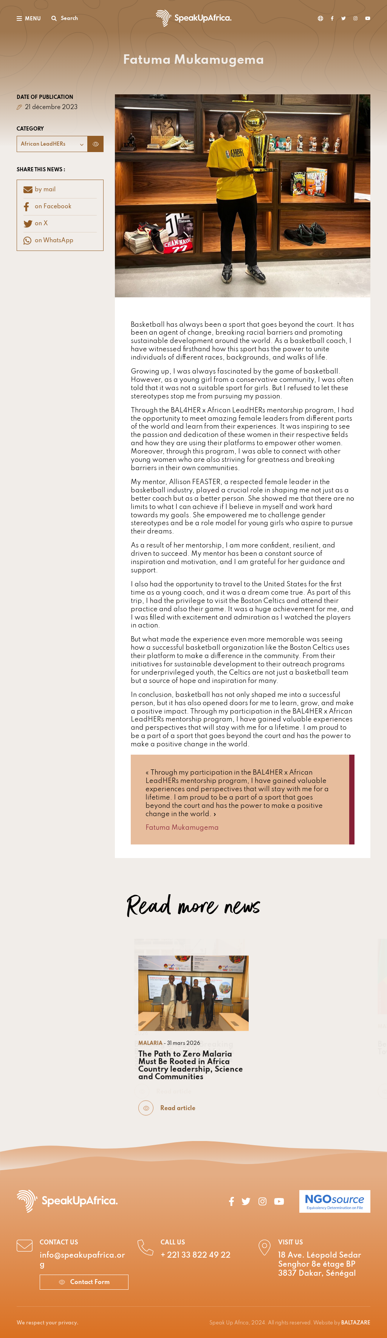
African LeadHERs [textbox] (43, 144)
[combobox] (52, 144)
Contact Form (84, 1283)
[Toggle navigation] (29, 18)
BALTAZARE (355, 1323)
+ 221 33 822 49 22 (196, 1256)
